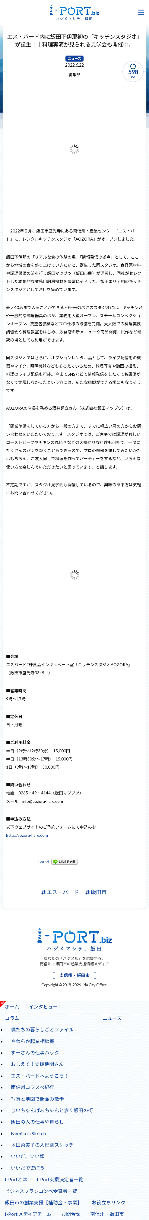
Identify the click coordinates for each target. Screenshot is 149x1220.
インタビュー (41, 1005)
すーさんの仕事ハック (35, 1052)
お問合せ (71, 1214)
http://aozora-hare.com (27, 835)
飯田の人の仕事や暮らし (37, 1121)
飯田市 (96, 892)
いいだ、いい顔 (28, 1156)
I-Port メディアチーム (28, 1214)
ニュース (74, 59)
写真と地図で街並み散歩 (37, 1099)
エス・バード (60, 892)
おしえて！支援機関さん (37, 1064)
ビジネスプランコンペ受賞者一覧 (41, 1191)
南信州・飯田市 (74, 975)
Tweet (43, 861)
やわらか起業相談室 (32, 1041)
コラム (12, 1018)
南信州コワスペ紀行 (32, 1087)
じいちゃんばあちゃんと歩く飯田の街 (52, 1110)
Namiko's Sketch (28, 1133)
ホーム (12, 1006)
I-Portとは (16, 1179)
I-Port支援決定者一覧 (60, 1179)
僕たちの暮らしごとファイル (42, 1029)
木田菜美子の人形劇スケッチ (42, 1145)
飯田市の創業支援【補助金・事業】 (43, 1202)
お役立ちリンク (108, 1202)
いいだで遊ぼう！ (30, 1168)
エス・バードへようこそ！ (40, 1076)
